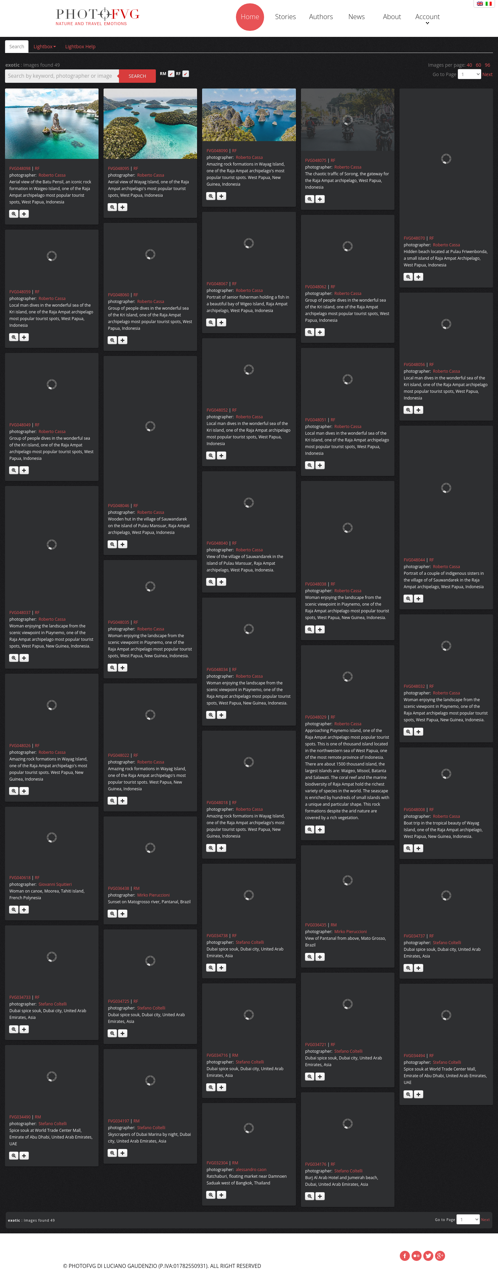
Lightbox (45, 46)
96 (487, 65)
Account (427, 18)
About (392, 16)
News (356, 16)
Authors (321, 16)
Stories (285, 16)
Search (16, 46)
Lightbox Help (80, 46)
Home (250, 16)
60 (478, 65)
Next (487, 74)
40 (469, 65)
